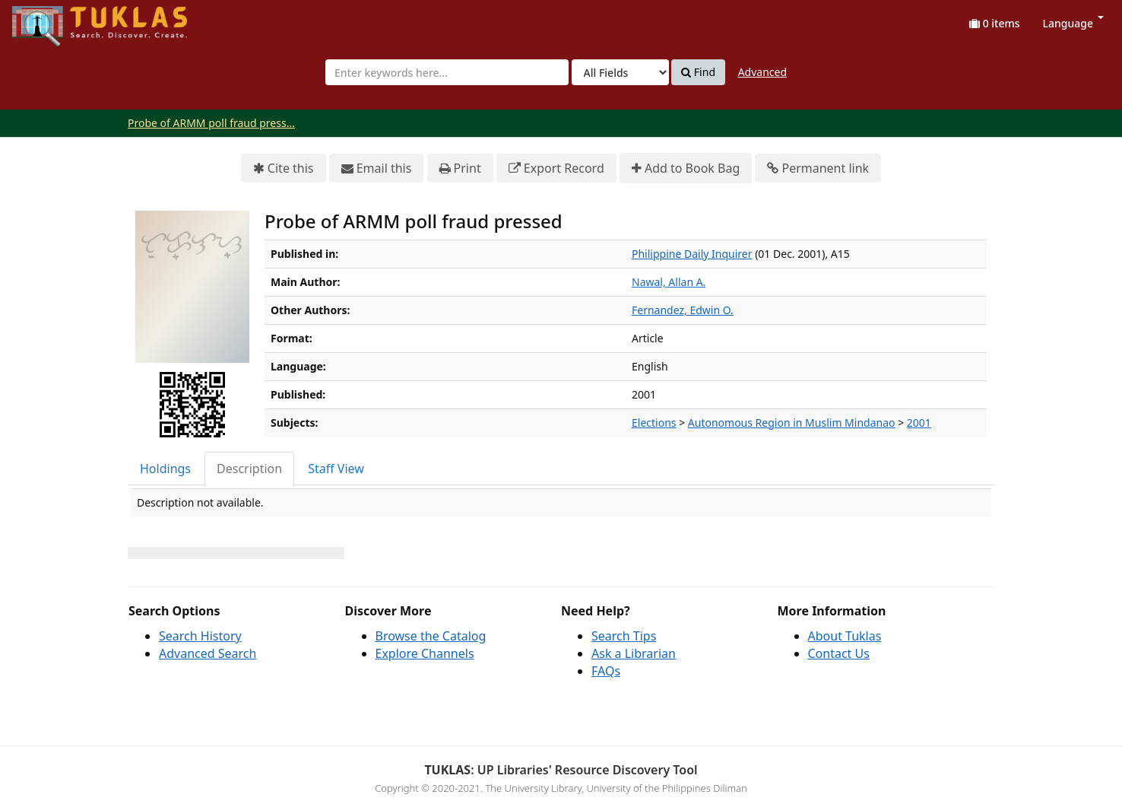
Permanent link (818, 168)
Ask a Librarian (633, 653)
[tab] (166, 469)
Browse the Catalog (431, 636)
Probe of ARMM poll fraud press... (211, 123)
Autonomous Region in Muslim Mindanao (791, 422)
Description (249, 468)
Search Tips (623, 636)
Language (1073, 23)
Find (698, 72)
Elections (654, 422)
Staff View (336, 468)
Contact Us (839, 653)
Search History (200, 636)
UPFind (49, 19)
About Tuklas (845, 636)
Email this (376, 168)
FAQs (605, 671)
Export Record (556, 168)
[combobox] (447, 72)
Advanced (762, 72)
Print (460, 168)
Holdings (165, 468)
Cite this (283, 168)
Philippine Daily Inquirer (692, 253)
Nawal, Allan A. (668, 282)
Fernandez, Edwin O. (683, 310)
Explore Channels (425, 653)
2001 (919, 422)
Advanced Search (207, 653)
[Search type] (620, 72)
